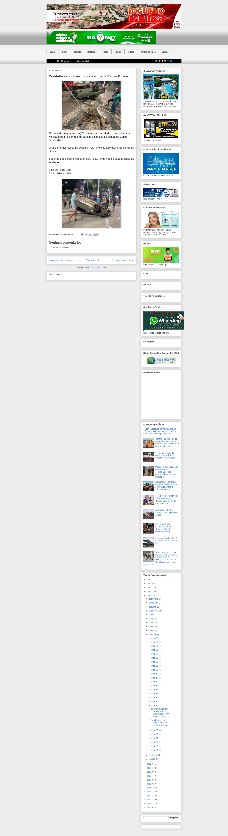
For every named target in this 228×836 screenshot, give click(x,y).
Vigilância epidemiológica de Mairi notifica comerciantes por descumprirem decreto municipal (166, 472)
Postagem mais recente (61, 260)
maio (151, 626)
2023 (149, 591)
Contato (77, 52)
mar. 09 (155, 730)
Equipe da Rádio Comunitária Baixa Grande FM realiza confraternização (163, 528)
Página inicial (92, 260)
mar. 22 (155, 662)
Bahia (52, 52)
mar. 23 (155, 658)
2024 (149, 587)
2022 (149, 595)
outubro (152, 607)
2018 (149, 776)
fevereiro (153, 755)
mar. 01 (155, 750)
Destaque (92, 52)
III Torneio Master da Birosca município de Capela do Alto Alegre (165, 455)
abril (151, 631)
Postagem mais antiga (123, 260)
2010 (149, 807)
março (152, 634)
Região (118, 52)
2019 (149, 772)
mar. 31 (155, 638)
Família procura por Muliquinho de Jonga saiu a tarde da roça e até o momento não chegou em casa (159, 431)
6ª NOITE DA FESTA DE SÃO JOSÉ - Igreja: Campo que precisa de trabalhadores (166, 499)
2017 (149, 780)
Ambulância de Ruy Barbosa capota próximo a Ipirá (166, 512)
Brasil (64, 52)
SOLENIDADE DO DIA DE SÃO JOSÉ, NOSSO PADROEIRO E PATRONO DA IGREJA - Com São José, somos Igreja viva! (160, 558)
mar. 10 (155, 705)
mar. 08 (155, 734)
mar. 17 (155, 682)
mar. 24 (155, 654)
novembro (153, 603)
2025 (149, 583)
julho (151, 619)
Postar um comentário (61, 247)
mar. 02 (155, 746)
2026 (149, 579)
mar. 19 (155, 674)
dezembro (153, 599)
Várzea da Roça (148, 52)
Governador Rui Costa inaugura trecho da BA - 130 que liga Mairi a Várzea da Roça (166, 485)
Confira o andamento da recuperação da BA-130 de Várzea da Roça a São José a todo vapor (167, 442)
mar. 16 (155, 685)
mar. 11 (155, 701)
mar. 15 (155, 689)
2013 (149, 796)
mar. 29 (155, 642)
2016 (149, 784)
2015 (149, 788)
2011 (149, 803)
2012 (149, 799)
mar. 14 (155, 693)
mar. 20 (155, 670)
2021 (149, 764)
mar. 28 (155, 646)
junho (151, 623)
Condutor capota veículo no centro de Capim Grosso (160, 722)
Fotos (105, 52)
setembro (153, 611)
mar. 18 (155, 678)
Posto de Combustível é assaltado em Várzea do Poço (166, 540)
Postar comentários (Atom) (95, 268)
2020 (149, 768)
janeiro (152, 759)
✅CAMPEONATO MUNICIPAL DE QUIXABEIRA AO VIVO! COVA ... (160, 712)
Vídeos (165, 52)
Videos (131, 52)
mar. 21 (155, 666)
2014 (149, 791)
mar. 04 (155, 742)
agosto (152, 615)
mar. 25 (155, 650)
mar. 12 (155, 697)
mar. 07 (155, 738)
